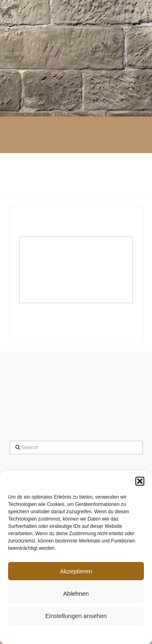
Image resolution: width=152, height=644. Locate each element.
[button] (140, 481)
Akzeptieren (76, 571)
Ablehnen (76, 593)
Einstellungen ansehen (76, 615)
